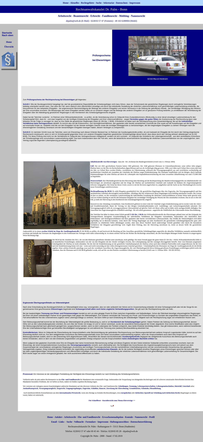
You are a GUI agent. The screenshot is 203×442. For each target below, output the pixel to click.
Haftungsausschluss (119, 422)
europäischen (126, 393)
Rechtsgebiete (87, 3)
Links (61, 422)
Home (65, 3)
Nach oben (7, 35)
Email (54, 422)
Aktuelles (74, 3)
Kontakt (129, 417)
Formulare (91, 422)
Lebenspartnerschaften (146, 386)
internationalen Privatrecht (70, 393)
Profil (152, 417)
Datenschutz (122, 3)
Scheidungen (123, 386)
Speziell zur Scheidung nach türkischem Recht (162, 393)
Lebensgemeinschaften (165, 386)
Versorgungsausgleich (47, 388)
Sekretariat (109, 3)
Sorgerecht (61, 388)
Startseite (7, 33)
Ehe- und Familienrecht (70, 379)
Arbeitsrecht (70, 417)
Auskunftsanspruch (30, 388)
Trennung (133, 386)
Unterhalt (186, 386)
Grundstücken (134, 388)
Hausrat (102, 388)
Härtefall (178, 386)
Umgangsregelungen (74, 388)
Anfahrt (58, 417)
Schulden (94, 388)
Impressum (103, 422)
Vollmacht (79, 422)
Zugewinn (86, 388)
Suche (98, 3)
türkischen (139, 393)
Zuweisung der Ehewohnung (117, 388)
